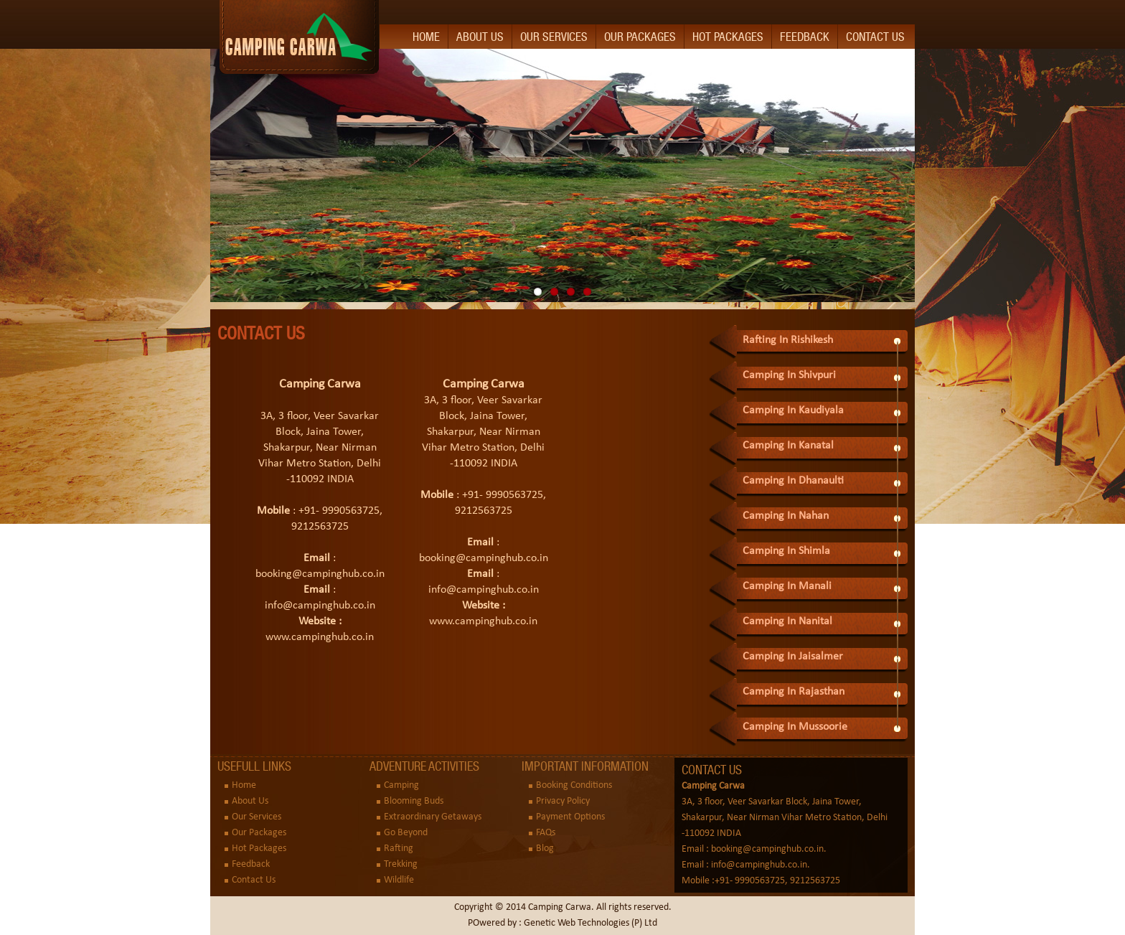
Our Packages (640, 36)
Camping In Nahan (786, 516)
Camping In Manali (787, 586)
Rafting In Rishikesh (788, 340)
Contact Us (875, 36)
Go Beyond (406, 832)
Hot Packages (727, 36)
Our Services (554, 36)
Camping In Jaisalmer (793, 656)
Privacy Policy (563, 801)
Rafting (398, 848)
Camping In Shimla (786, 551)
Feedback (804, 36)
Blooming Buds (413, 801)
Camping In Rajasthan (793, 691)
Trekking (401, 864)
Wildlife (399, 880)
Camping (401, 785)
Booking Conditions (574, 785)
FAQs (545, 832)
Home (426, 36)
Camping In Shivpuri (789, 375)
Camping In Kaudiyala (793, 410)
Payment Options (570, 817)
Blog (545, 848)
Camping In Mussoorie (795, 727)
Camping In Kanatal (788, 445)
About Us (480, 36)
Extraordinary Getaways (432, 817)
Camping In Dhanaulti (793, 481)
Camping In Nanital (787, 621)
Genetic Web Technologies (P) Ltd (590, 923)
